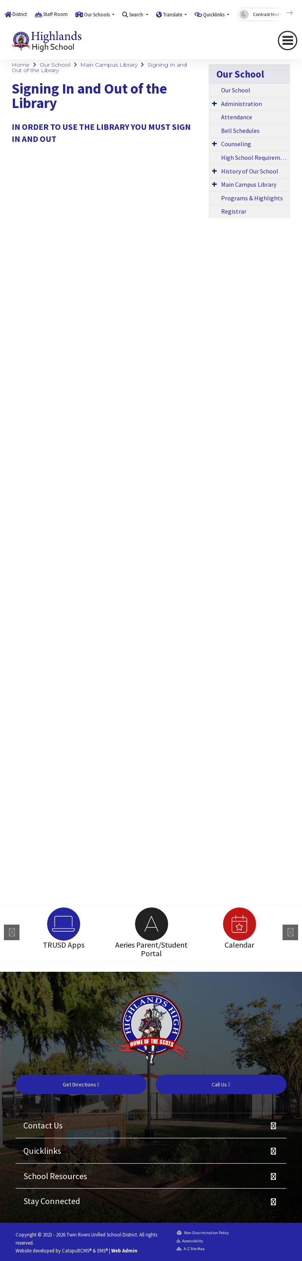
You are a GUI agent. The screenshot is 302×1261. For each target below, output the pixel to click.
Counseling (236, 144)
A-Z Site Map (190, 1248)
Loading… (148, 512)
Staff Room (55, 14)
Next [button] (290, 932)
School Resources (55, 1176)
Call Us (221, 1084)
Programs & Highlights (252, 198)
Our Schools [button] (97, 14)
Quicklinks (42, 1150)
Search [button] (136, 14)
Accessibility (190, 1240)
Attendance (236, 117)
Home (21, 64)
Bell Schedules (240, 130)
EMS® (102, 1250)
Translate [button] (173, 14)
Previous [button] (11, 932)
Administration (241, 104)
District (19, 14)
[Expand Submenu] (214, 103)
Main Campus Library (108, 64)
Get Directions (81, 1084)
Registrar (233, 211)
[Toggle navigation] (287, 40)
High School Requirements (255, 157)
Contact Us (43, 1125)
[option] (63, 924)
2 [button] (157, 966)
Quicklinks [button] (214, 14)
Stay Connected (51, 1201)
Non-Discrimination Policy (203, 1232)
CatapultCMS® (76, 1250)
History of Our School (249, 171)
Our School (55, 64)
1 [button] (145, 966)
